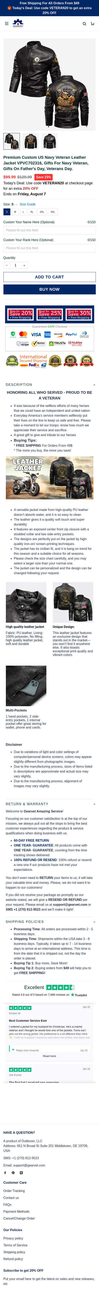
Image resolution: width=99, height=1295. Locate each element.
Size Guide (27, 204)
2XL (42, 211)
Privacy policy (13, 1205)
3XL (53, 211)
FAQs (7, 1171)
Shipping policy (14, 1219)
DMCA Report (50, 1283)
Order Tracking (14, 1158)
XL (31, 211)
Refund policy (13, 1226)
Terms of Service (15, 1212)
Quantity (9, 258)
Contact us (11, 1164)
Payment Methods (16, 1178)
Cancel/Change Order (19, 1185)
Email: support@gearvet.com (24, 1132)
